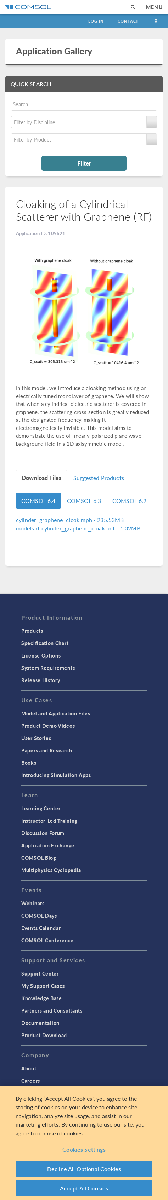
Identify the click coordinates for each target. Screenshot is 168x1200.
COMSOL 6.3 (84, 501)
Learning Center (41, 808)
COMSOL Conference (47, 940)
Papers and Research (46, 750)
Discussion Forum (43, 832)
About (29, 1068)
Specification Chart (44, 643)
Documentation (40, 1022)
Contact (128, 21)
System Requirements (48, 667)
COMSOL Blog (38, 857)
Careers (30, 1080)
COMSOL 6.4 (38, 501)
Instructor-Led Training (49, 820)
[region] (84, 1143)
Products (32, 630)
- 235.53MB (70, 520)
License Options (41, 655)
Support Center (40, 973)
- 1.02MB (78, 528)
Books (29, 762)
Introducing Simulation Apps (56, 775)
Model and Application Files (55, 713)
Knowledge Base (41, 998)
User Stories (36, 738)
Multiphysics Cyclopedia (51, 870)
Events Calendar (41, 927)
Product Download (44, 1035)
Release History (40, 680)
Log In (95, 21)
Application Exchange (47, 845)
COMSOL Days (39, 915)
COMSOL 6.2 (129, 501)
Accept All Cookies (84, 1188)
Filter (84, 163)
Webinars (33, 903)
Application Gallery (54, 51)
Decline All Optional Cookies (84, 1169)
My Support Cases (43, 985)
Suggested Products (98, 478)
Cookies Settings (84, 1149)
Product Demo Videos (48, 725)
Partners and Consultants (52, 1010)
